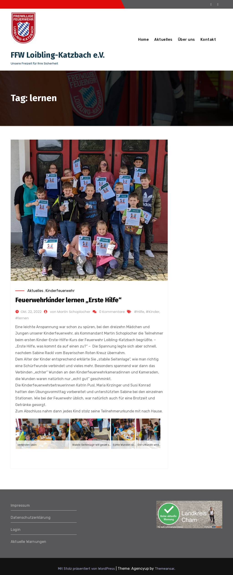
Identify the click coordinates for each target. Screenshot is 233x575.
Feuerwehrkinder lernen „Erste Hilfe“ (68, 300)
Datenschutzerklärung (31, 517)
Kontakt (208, 39)
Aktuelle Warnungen (28, 541)
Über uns (186, 39)
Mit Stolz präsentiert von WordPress (87, 569)
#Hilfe (139, 311)
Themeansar (164, 569)
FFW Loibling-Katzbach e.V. (58, 55)
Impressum (20, 505)
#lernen (22, 318)
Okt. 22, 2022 (31, 311)
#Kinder (153, 311)
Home (143, 39)
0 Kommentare (112, 311)
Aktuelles (163, 39)
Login (15, 529)
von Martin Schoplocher (70, 311)
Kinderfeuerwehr (60, 291)
